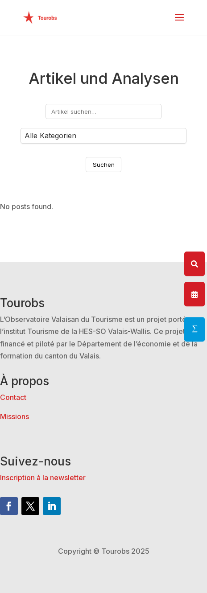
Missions (14, 416)
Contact (13, 397)
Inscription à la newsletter (43, 477)
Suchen (104, 164)
